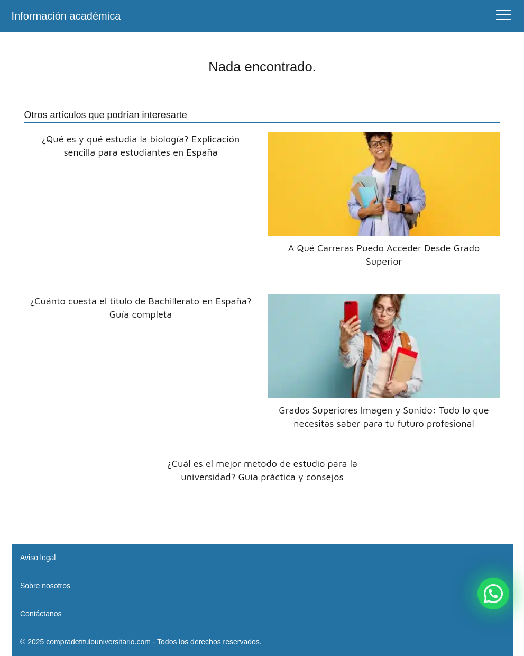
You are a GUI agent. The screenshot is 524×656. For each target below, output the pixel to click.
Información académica (66, 16)
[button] (493, 593)
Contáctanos (41, 613)
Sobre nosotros (45, 585)
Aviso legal (38, 557)
